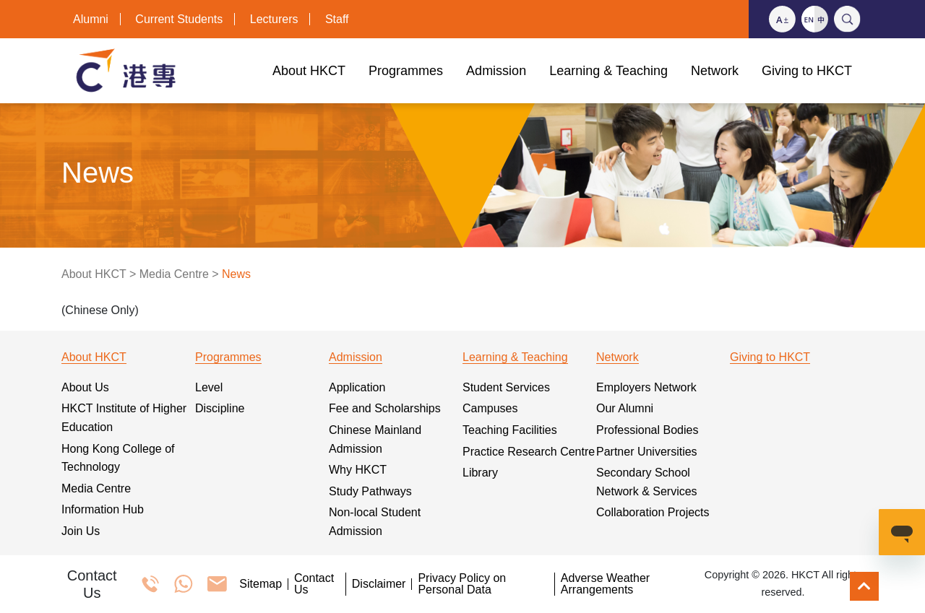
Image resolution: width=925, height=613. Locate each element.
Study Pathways (370, 491)
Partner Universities (646, 451)
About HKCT (93, 274)
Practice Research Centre (528, 451)
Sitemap (260, 584)
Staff (337, 19)
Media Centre (174, 274)
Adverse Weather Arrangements (605, 584)
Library (480, 472)
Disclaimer (379, 584)
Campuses (489, 408)
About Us (85, 387)
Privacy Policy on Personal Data (462, 584)
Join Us (80, 531)
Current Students (179, 19)
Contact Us (314, 584)
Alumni (90, 19)
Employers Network (646, 387)
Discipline (219, 408)
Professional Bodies (647, 430)
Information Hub (102, 509)
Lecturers (274, 19)
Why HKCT (358, 470)
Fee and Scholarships (385, 408)
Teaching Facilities (509, 430)
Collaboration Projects (653, 512)
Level (209, 387)
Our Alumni (624, 408)
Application (357, 387)
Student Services (506, 387)
